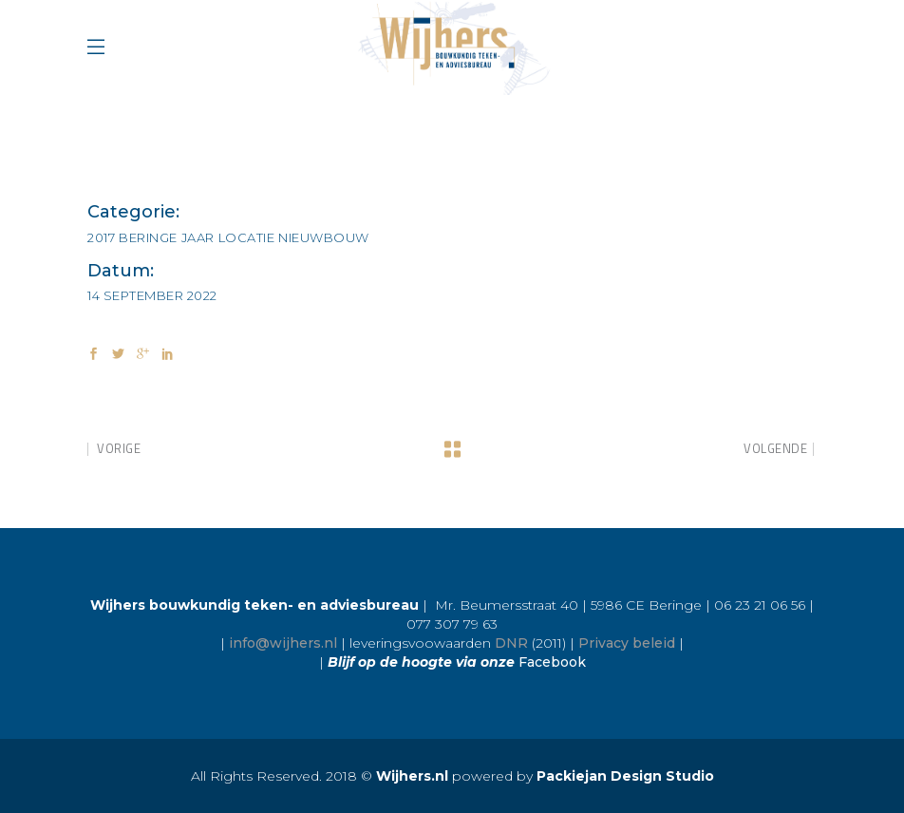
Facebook (552, 662)
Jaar (198, 237)
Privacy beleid (626, 643)
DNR (511, 643)
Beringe (148, 237)
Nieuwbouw (323, 237)
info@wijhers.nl (283, 643)
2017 (101, 237)
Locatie (246, 237)
